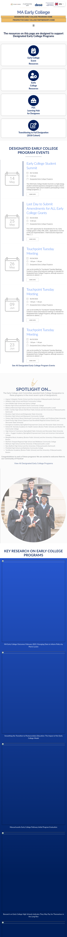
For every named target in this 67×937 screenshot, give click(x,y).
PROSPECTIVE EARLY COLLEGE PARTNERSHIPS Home (34, 20)
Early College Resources (33, 85)
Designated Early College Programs (41, 179)
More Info (32, 194)
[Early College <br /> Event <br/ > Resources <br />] (33, 50)
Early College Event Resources (34, 60)
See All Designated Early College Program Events (33, 365)
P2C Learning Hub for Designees (33, 110)
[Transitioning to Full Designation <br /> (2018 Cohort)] (33, 125)
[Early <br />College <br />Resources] (33, 75)
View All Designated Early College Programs (33, 463)
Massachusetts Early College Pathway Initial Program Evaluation (33, 827)
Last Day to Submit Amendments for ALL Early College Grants (44, 208)
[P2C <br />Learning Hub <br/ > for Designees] (33, 100)
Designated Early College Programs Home (33, 17)
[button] (33, 25)
